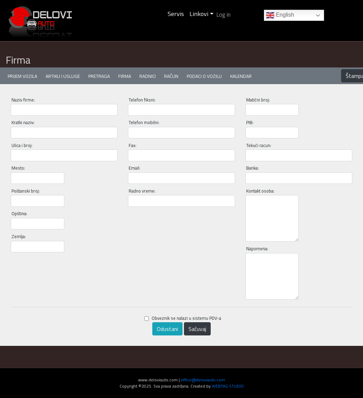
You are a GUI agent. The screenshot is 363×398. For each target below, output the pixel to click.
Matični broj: (258, 100)
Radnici (147, 76)
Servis (176, 13)
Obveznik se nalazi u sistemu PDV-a (182, 318)
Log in (223, 14)
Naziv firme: (23, 100)
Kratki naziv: (22, 122)
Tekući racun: (258, 145)
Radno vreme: (142, 191)
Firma (124, 76)
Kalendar (241, 76)
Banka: (252, 168)
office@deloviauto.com (203, 379)
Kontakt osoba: (260, 191)
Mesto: (18, 168)
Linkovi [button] (198, 13)
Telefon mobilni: (144, 122)
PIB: (249, 122)
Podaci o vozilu (204, 76)
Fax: (132, 145)
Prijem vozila (22, 76)
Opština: (19, 213)
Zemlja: (18, 236)
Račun (171, 76)
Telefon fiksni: (142, 100)
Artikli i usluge (63, 76)
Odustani (167, 329)
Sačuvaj (197, 329)
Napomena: (257, 248)
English (280, 15)
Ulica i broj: (21, 145)
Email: (134, 168)
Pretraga (99, 76)
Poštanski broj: (25, 191)
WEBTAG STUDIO (228, 386)
